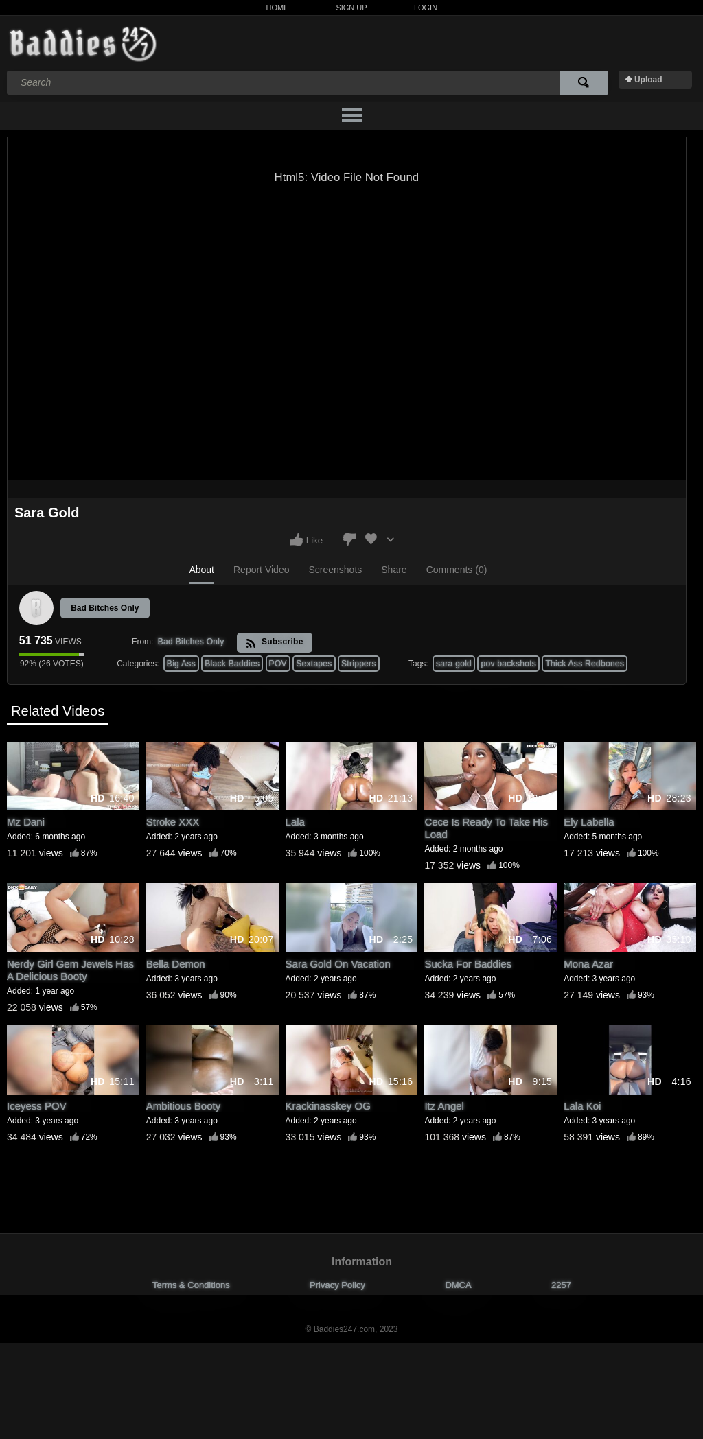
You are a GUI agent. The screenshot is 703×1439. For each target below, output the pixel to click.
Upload (648, 79)
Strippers (358, 663)
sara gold (454, 663)
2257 (561, 1285)
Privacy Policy (337, 1285)
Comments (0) (456, 569)
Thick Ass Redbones (584, 663)
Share (393, 569)
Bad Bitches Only (105, 608)
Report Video (261, 569)
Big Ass (181, 663)
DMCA (458, 1285)
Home (277, 7)
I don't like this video (349, 539)
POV (278, 663)
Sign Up (351, 7)
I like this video (296, 539)
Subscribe (274, 642)
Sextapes (314, 663)
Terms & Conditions (191, 1285)
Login (425, 7)
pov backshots (508, 663)
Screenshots (335, 569)
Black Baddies (232, 663)
